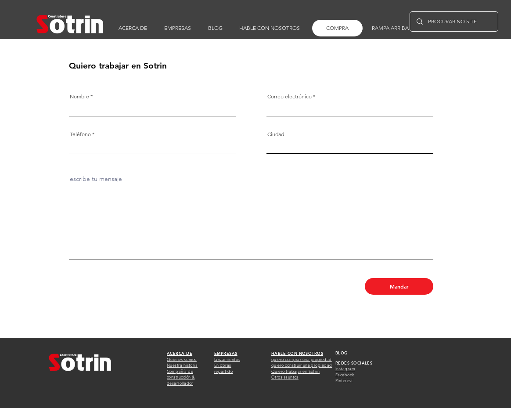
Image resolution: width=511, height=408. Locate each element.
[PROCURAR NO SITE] (453, 21)
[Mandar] (399, 286)
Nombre (79, 96)
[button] (269, 28)
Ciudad (275, 134)
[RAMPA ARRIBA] (390, 28)
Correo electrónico (289, 96)
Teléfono (80, 134)
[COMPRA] (337, 28)
